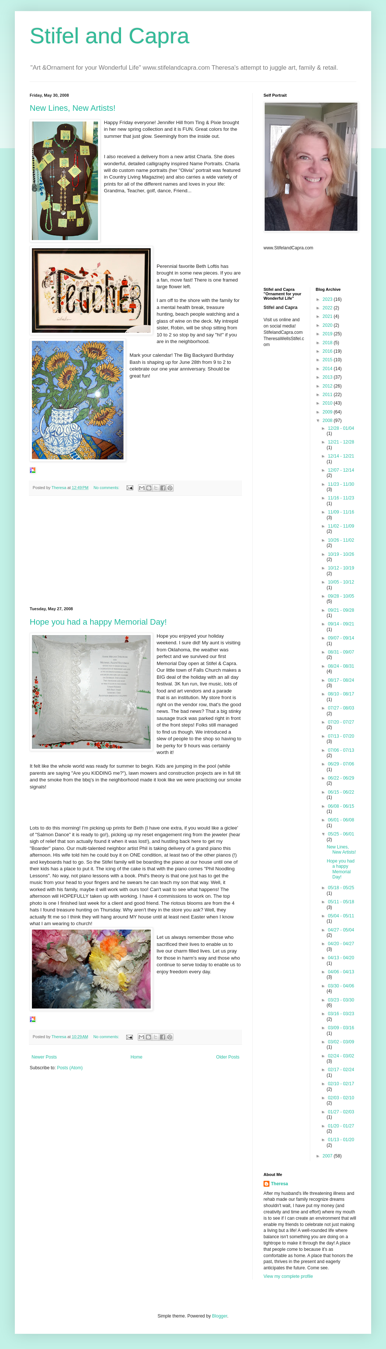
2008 (328, 420)
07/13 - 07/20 (341, 736)
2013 (328, 377)
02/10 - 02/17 (341, 1083)
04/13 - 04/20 (341, 957)
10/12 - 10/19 (341, 568)
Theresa (279, 1183)
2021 (328, 316)
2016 (328, 351)
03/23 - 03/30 (341, 1000)
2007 (328, 1156)
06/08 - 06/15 (341, 806)
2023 (328, 299)
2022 (328, 307)
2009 (328, 412)
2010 (328, 403)
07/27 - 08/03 (341, 708)
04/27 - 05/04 (341, 930)
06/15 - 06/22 (341, 792)
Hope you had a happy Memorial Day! (98, 622)
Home (137, 1057)
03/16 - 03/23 (341, 1013)
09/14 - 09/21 (341, 624)
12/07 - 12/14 (341, 470)
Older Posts (227, 1057)
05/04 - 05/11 (341, 915)
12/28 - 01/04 (341, 428)
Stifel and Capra (109, 35)
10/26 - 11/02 (341, 540)
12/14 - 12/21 (341, 456)
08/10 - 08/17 (341, 694)
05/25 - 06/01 (341, 834)
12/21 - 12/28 (341, 442)
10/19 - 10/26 (341, 554)
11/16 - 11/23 (341, 498)
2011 (328, 394)
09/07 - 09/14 (341, 638)
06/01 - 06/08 (341, 820)
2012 (328, 386)
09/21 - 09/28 (341, 610)
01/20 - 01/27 (341, 1126)
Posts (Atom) (69, 1067)
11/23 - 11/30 (341, 484)
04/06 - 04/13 (341, 971)
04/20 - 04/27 (341, 943)
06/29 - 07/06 (341, 764)
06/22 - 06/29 (341, 778)
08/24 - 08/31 (341, 666)
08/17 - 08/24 (341, 680)
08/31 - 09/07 (341, 652)
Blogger (219, 1316)
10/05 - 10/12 (341, 582)
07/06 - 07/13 (341, 750)
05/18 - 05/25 (341, 887)
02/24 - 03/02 (341, 1056)
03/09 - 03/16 (341, 1027)
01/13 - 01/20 (341, 1139)
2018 (328, 342)
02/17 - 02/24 (341, 1069)
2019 (328, 333)
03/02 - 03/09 (341, 1041)
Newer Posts (44, 1057)
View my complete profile (288, 1276)
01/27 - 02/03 (341, 1111)
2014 (328, 368)
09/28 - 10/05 (341, 596)
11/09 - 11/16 (341, 512)
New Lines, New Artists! (72, 108)
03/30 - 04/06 (341, 986)
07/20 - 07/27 (341, 722)
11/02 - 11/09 (341, 526)
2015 (328, 359)
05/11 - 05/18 (341, 901)
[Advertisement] (135, 551)
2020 (328, 325)
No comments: (107, 487)
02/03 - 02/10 (341, 1097)
